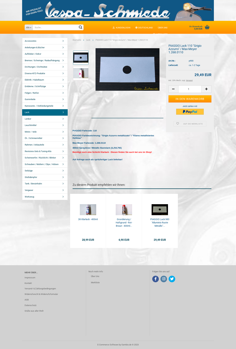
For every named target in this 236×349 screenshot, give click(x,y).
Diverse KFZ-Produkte (35, 73)
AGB (27, 299)
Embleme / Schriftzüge (35, 86)
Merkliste (160, 34)
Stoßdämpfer (31, 177)
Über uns (162, 27)
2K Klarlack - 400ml (88, 219)
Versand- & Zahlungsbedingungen (40, 288)
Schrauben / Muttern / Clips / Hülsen (42, 164)
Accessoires (30, 41)
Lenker (28, 119)
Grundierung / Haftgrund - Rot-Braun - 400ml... (124, 222)
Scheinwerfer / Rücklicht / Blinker (40, 157)
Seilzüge (29, 170)
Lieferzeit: (173, 65)
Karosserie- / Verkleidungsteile (39, 106)
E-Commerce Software (107, 344)
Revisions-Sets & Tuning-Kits (38, 151)
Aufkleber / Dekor (33, 54)
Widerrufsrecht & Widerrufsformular (41, 294)
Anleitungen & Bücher (35, 47)
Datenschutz (30, 305)
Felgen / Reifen (32, 93)
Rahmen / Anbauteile (34, 145)
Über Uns (95, 276)
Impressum (30, 277)
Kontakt (28, 283)
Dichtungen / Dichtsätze (36, 67)
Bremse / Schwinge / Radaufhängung (42, 60)
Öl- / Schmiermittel (33, 138)
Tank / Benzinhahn (33, 183)
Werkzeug (29, 196)
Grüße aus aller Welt (34, 311)
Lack (27, 112)
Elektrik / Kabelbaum (34, 80)
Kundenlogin (121, 27)
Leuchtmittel (30, 125)
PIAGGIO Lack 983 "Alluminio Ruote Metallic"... (159, 222)
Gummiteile (30, 99)
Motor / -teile (31, 132)
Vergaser (29, 190)
